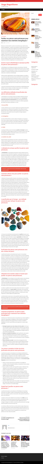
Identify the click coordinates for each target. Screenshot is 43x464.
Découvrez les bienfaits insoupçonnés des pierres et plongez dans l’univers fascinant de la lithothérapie (25, 444)
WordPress (18, 462)
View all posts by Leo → (11, 427)
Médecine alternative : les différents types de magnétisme (38, 37)
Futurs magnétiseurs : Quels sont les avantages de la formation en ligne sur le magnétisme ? (38, 54)
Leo (4, 42)
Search (32, 13)
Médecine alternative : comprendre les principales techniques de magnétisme (37, 45)
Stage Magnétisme (9, 4)
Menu (3, 9)
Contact (2, 457)
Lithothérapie (3, 36)
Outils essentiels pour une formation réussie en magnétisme (38, 23)
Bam (22, 462)
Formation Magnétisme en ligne (10, 0)
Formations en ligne (34, 69)
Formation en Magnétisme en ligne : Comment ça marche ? (38, 30)
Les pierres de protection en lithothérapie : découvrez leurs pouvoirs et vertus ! (14, 444)
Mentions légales (4, 456)
